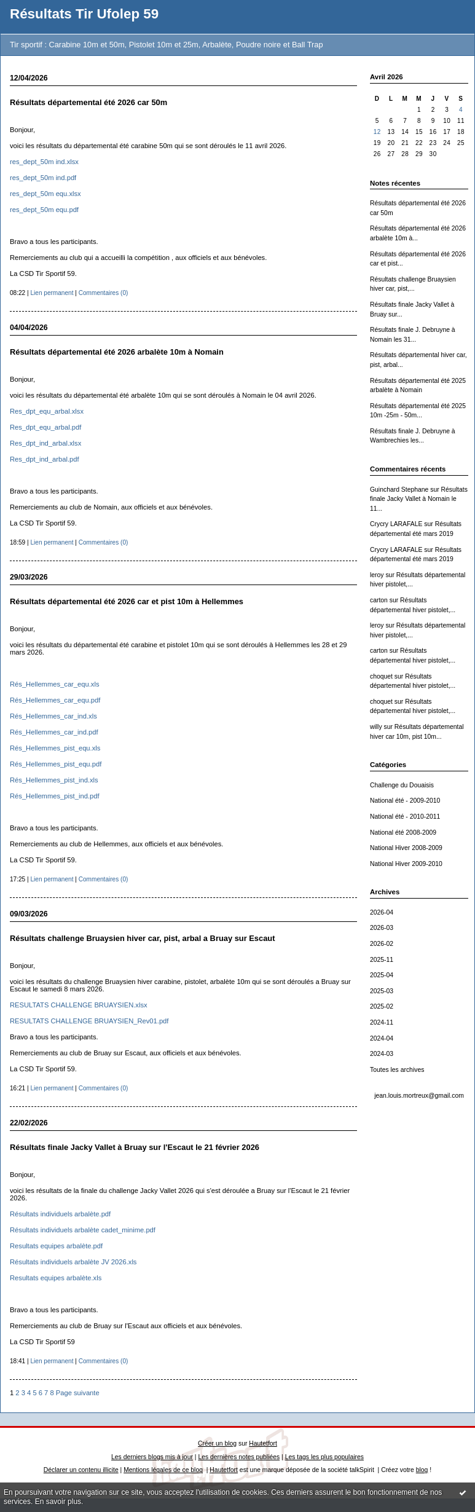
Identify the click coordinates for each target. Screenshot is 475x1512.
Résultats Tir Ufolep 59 (84, 14)
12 (377, 131)
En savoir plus (58, 1501)
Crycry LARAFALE (396, 524)
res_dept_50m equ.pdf (44, 209)
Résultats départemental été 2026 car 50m (88, 102)
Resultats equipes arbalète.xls (55, 1278)
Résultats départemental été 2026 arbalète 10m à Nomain (117, 351)
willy (376, 726)
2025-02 (381, 1006)
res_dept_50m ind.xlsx (44, 161)
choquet (381, 676)
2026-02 (381, 943)
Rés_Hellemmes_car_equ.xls (55, 684)
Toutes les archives (397, 1069)
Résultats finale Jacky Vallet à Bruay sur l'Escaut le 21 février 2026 (134, 1147)
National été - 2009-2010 (405, 800)
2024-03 (381, 1053)
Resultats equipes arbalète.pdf (56, 1246)
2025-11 (381, 959)
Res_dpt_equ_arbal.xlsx (47, 411)
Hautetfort (263, 1443)
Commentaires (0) (103, 292)
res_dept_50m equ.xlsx (45, 193)
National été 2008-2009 (403, 832)
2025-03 (381, 991)
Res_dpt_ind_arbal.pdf (44, 459)
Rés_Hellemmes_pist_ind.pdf (55, 796)
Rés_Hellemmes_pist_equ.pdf (55, 764)
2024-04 (381, 1038)
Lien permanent (51, 292)
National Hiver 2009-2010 (406, 863)
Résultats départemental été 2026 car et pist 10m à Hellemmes (126, 601)
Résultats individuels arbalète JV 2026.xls (73, 1262)
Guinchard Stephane (399, 489)
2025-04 (381, 975)
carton (379, 600)
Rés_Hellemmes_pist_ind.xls (54, 780)
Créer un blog (217, 1443)
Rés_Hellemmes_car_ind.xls (53, 716)
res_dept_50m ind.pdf (43, 177)
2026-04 (381, 912)
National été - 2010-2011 (405, 816)
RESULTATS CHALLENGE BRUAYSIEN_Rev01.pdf (89, 1021)
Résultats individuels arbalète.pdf (60, 1214)
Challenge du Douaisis (402, 785)
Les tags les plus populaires (324, 1457)
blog (422, 1470)
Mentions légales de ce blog (163, 1470)
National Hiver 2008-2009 (406, 848)
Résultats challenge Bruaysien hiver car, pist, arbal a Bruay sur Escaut (142, 938)
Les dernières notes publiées (239, 1457)
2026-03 (381, 927)
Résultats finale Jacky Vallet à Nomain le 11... (419, 499)
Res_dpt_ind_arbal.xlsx (45, 443)
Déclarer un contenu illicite (81, 1470)
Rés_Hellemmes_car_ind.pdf (54, 732)
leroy (377, 575)
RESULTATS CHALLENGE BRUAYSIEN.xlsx (78, 1005)
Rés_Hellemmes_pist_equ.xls (55, 748)
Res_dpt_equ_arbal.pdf (45, 427)
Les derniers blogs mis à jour (152, 1457)
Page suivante (78, 1392)
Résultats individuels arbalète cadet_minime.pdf (82, 1230)
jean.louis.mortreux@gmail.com (419, 1095)
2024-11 (381, 1022)
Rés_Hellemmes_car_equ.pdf (55, 700)
